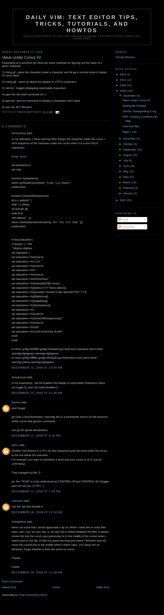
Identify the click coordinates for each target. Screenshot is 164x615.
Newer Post (9, 587)
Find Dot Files (130, 126)
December (130, 95)
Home (56, 587)
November (130, 138)
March (127, 182)
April (126, 176)
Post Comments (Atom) (33, 594)
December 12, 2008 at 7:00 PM (36, 491)
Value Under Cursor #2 (136, 100)
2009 (123, 85)
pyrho (15, 445)
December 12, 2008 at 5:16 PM (36, 435)
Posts (123, 219)
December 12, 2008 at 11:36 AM (37, 392)
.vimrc (22, 156)
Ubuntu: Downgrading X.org (139, 111)
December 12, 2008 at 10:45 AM (37, 367)
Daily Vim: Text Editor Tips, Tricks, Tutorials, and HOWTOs (82, 23)
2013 (123, 79)
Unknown (17, 500)
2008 (123, 90)
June (126, 166)
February (129, 187)
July (126, 160)
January (128, 193)
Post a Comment (12, 581)
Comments (126, 226)
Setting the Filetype (134, 105)
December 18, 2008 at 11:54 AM (37, 512)
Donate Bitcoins (125, 57)
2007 (123, 200)
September (130, 149)
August (127, 155)
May (126, 171)
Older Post (103, 587)
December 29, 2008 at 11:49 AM (37, 572)
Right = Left (129, 131)
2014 (123, 74)
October (128, 144)
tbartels (16, 402)
